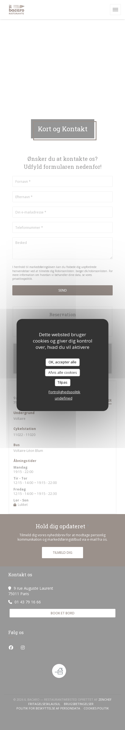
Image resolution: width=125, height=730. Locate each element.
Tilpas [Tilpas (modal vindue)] (62, 382)
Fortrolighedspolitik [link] (64, 391)
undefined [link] (63, 398)
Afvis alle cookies (62, 372)
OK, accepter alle (62, 362)
